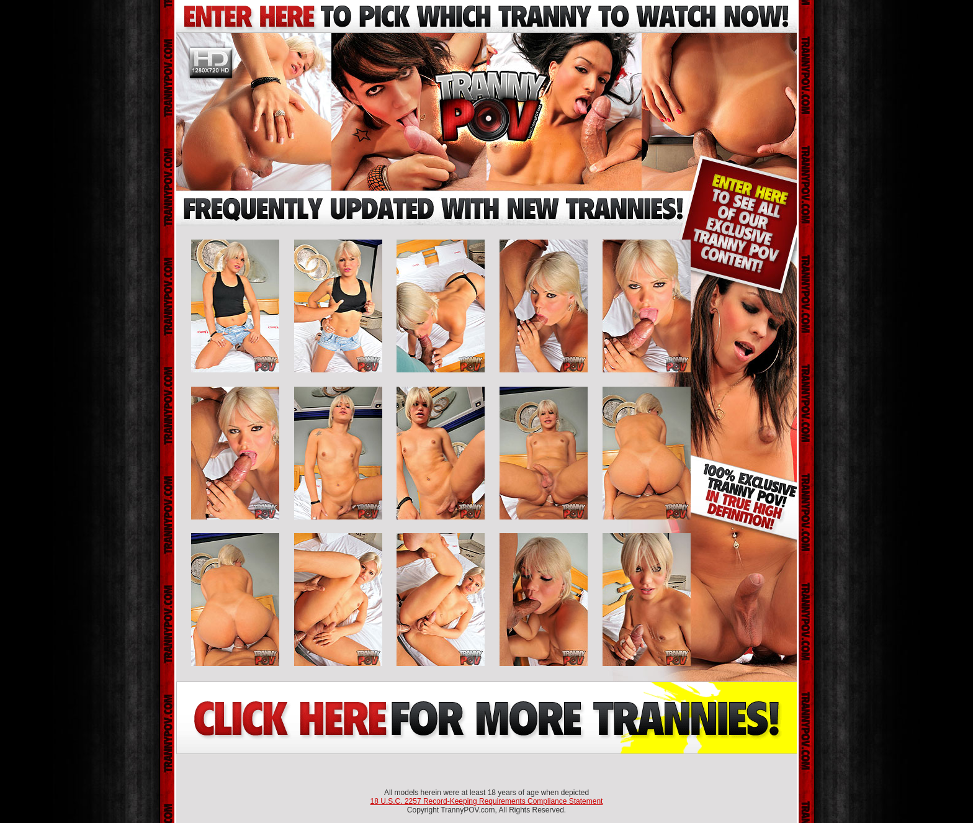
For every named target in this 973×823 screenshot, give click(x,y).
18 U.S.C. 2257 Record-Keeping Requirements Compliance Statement (486, 801)
